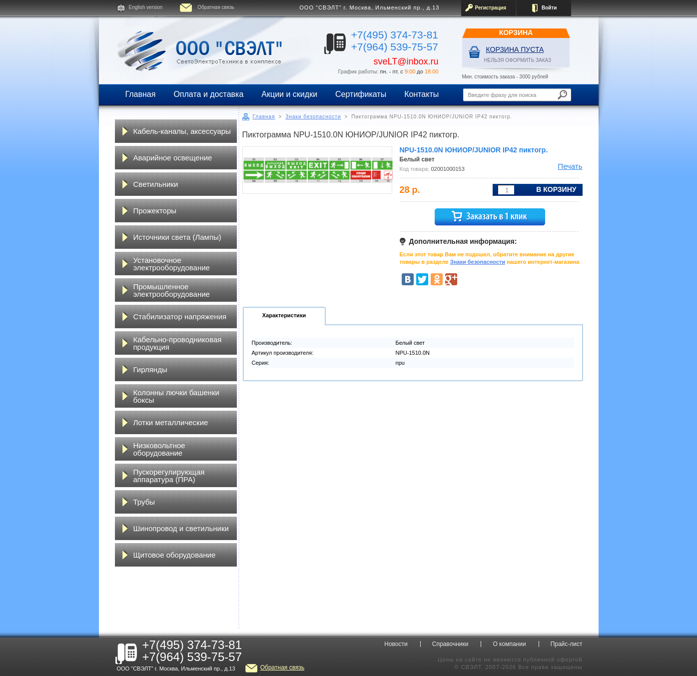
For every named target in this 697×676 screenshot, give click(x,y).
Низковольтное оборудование (159, 449)
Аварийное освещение (172, 157)
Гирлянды (150, 369)
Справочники (450, 644)
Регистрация (491, 7)
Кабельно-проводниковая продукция (177, 343)
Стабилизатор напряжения (180, 316)
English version (146, 7)
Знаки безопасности (313, 116)
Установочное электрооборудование (171, 264)
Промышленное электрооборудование (171, 290)
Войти (549, 7)
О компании (509, 644)
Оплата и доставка (208, 94)
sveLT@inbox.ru (406, 61)
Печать (570, 166)
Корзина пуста (515, 49)
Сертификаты (360, 94)
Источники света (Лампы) (177, 237)
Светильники (155, 184)
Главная (140, 94)
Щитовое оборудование (174, 555)
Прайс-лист (567, 644)
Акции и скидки (289, 94)
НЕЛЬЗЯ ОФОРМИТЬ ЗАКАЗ (518, 60)
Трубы (144, 502)
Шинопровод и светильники (181, 528)
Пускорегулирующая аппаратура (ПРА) (169, 476)
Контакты (421, 94)
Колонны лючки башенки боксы (176, 396)
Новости (395, 644)
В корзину (556, 189)
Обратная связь (215, 7)
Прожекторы (155, 210)
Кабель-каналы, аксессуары (182, 131)
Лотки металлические (170, 422)
